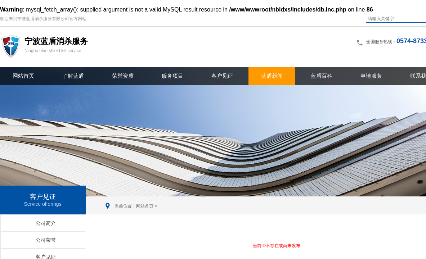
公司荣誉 (46, 240)
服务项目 (172, 76)
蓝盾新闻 (272, 76)
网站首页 (23, 76)
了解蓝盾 (73, 76)
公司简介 (46, 223)
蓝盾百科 (321, 76)
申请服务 (371, 76)
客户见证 (222, 76)
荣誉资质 (123, 76)
